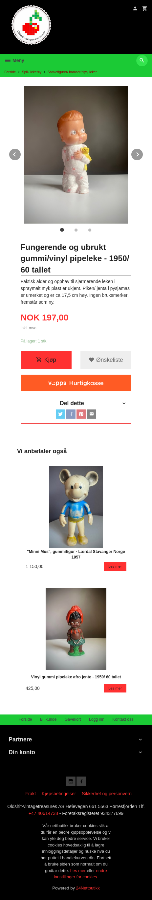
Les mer (78, 870)
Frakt (30, 793)
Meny (14, 60)
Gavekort (73, 719)
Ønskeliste (106, 360)
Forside (10, 72)
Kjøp (46, 360)
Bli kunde (48, 719)
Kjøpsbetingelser (59, 793)
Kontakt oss (122, 719)
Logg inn (96, 719)
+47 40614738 (43, 813)
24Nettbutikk (88, 888)
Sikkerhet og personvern (107, 793)
